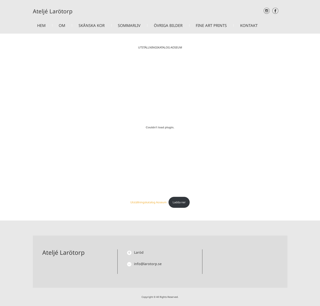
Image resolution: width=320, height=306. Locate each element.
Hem (41, 25)
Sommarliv (129, 25)
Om (62, 25)
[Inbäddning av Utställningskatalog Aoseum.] (160, 127)
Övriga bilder (168, 25)
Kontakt (249, 25)
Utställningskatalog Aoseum (148, 202)
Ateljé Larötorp (53, 11)
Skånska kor (92, 25)
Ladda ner (179, 202)
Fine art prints (211, 25)
